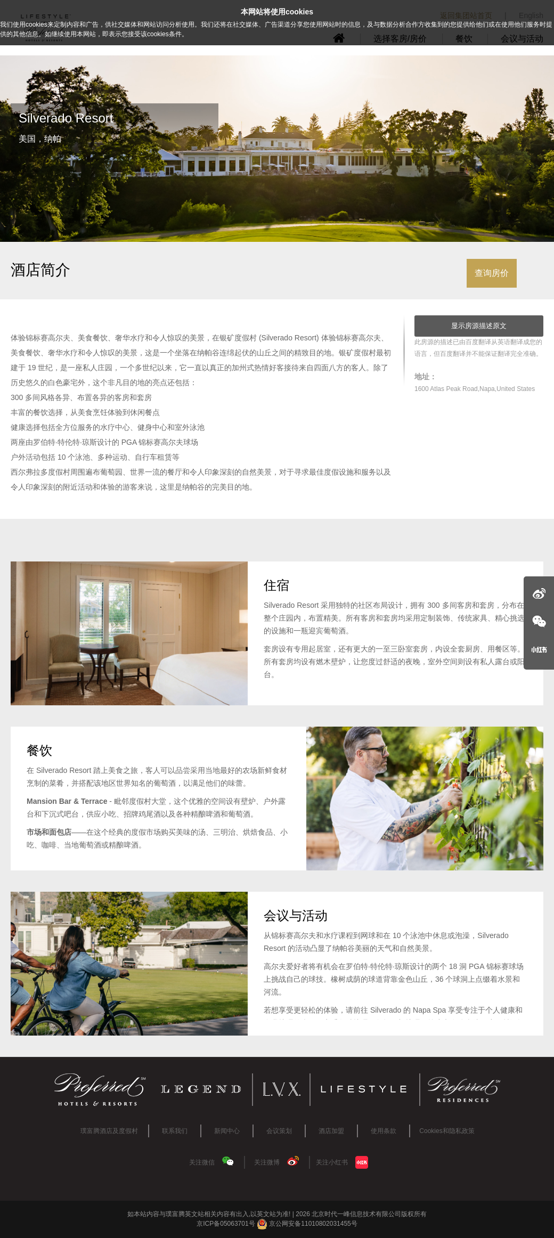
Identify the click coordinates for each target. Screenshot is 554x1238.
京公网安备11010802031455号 (307, 1223)
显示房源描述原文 (479, 326)
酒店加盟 (331, 1131)
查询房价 (492, 273)
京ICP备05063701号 (226, 1223)
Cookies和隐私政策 (446, 1131)
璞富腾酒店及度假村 (109, 1131)
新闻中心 (227, 1131)
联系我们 (175, 1131)
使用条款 (383, 1131)
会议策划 (279, 1131)
